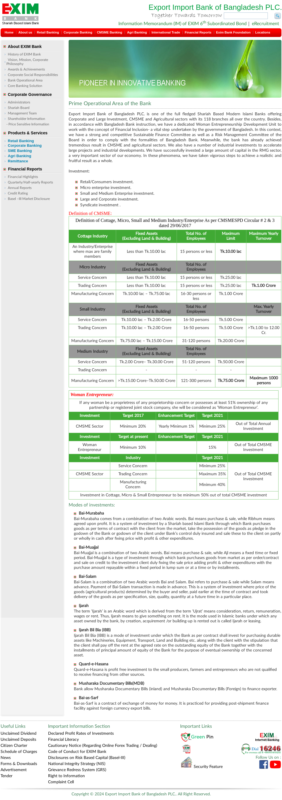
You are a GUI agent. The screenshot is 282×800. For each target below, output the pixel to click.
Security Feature (201, 767)
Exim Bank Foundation (233, 32)
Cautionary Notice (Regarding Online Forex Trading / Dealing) (102, 746)
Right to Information (66, 776)
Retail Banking (48, 32)
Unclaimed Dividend (18, 734)
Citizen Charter (14, 746)
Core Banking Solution (25, 86)
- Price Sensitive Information (27, 124)
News (6, 758)
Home (9, 32)
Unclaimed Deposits (18, 740)
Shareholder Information (26, 118)
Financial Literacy (63, 740)
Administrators (19, 102)
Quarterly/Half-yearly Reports (30, 182)
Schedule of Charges (19, 752)
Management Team (22, 113)
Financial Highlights (23, 177)
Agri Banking (137, 32)
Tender (6, 776)
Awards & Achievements (26, 69)
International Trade (166, 32)
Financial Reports (198, 32)
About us (25, 32)
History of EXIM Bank (24, 54)
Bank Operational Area (25, 80)
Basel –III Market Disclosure (29, 199)
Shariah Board (19, 107)
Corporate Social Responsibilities (33, 75)
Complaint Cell (61, 782)
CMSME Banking (109, 32)
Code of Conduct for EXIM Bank (77, 752)
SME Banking (20, 151)
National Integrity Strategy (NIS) (76, 764)
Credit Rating (18, 193)
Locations (262, 32)
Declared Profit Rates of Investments (81, 734)
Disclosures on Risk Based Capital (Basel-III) (86, 758)
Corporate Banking (78, 32)
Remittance (18, 161)
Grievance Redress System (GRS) (77, 770)
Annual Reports (20, 188)
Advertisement (14, 770)
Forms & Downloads (19, 764)
